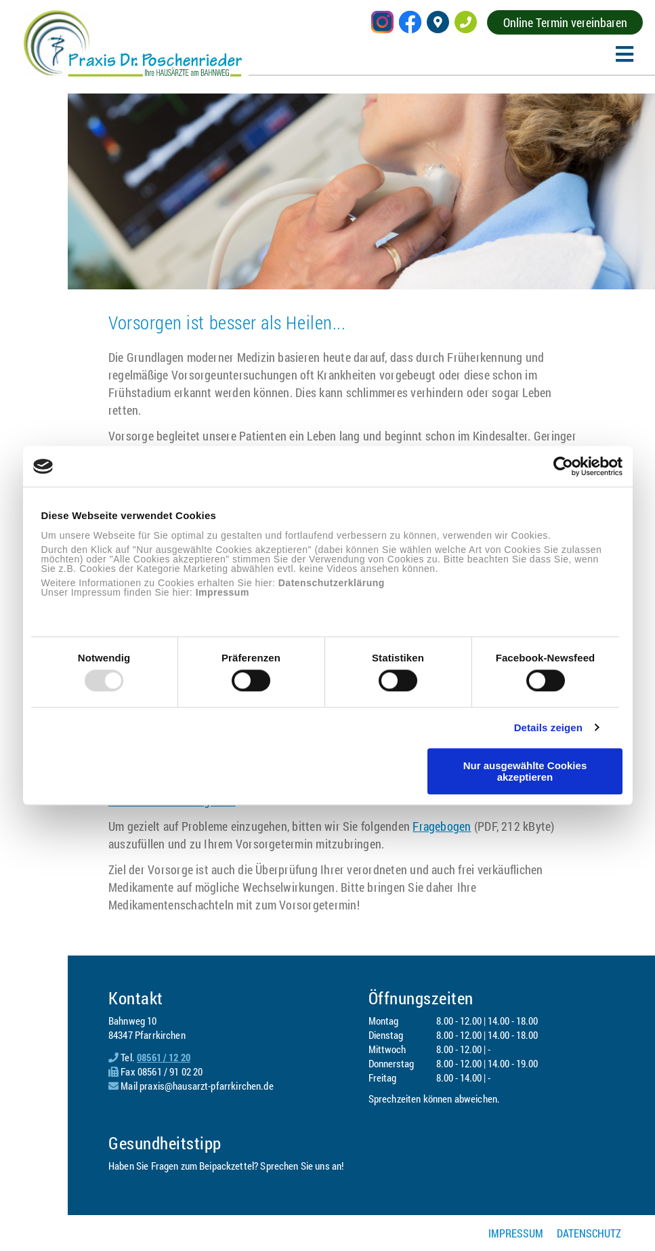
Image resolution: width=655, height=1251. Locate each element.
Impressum (222, 592)
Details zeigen (548, 727)
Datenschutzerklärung (331, 582)
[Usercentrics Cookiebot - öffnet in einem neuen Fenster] (563, 466)
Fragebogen (442, 826)
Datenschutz (589, 1233)
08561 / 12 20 (163, 1057)
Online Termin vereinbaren (565, 22)
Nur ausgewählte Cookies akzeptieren (525, 771)
